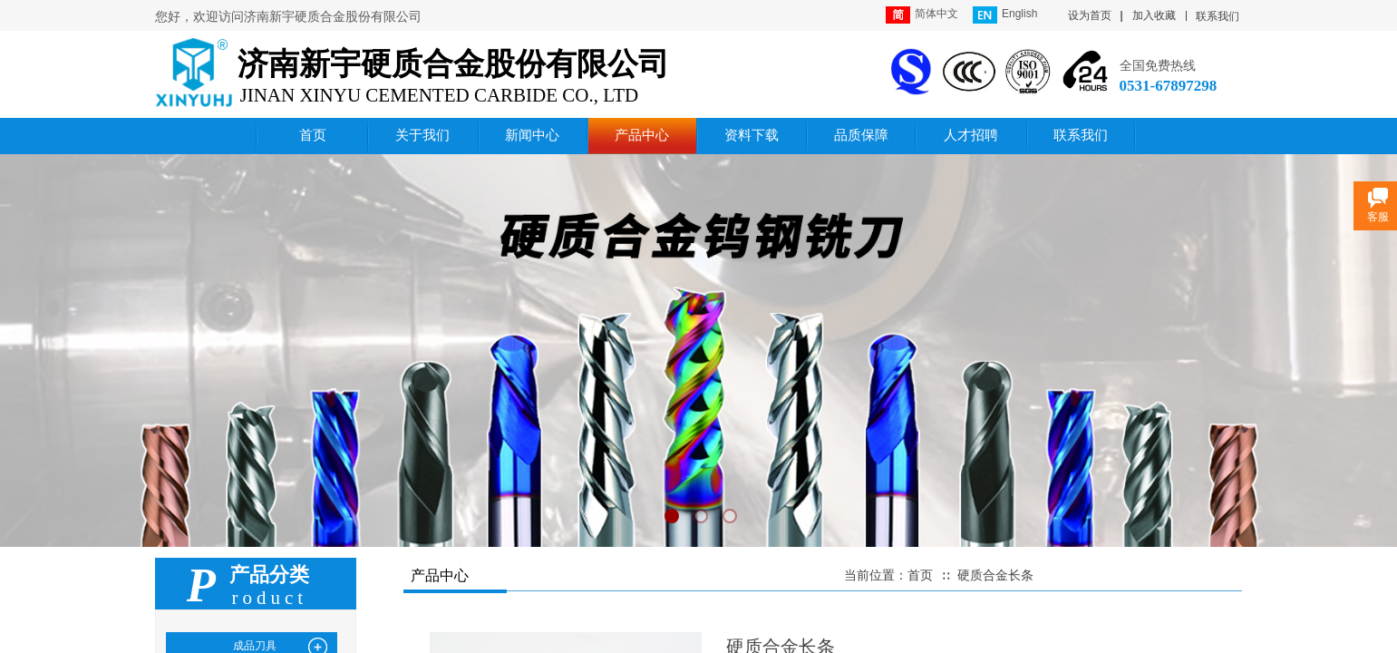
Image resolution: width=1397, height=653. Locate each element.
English (1005, 15)
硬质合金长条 (995, 575)
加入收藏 (1154, 15)
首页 (920, 575)
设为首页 (1089, 15)
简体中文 (922, 15)
